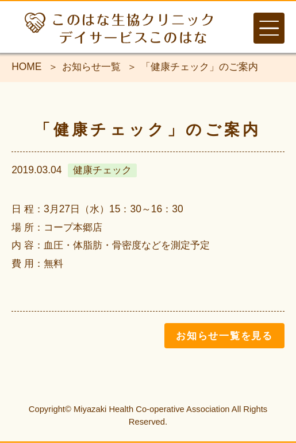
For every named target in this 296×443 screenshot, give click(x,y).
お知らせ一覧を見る (224, 335)
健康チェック (102, 170)
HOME (26, 66)
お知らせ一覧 (91, 66)
